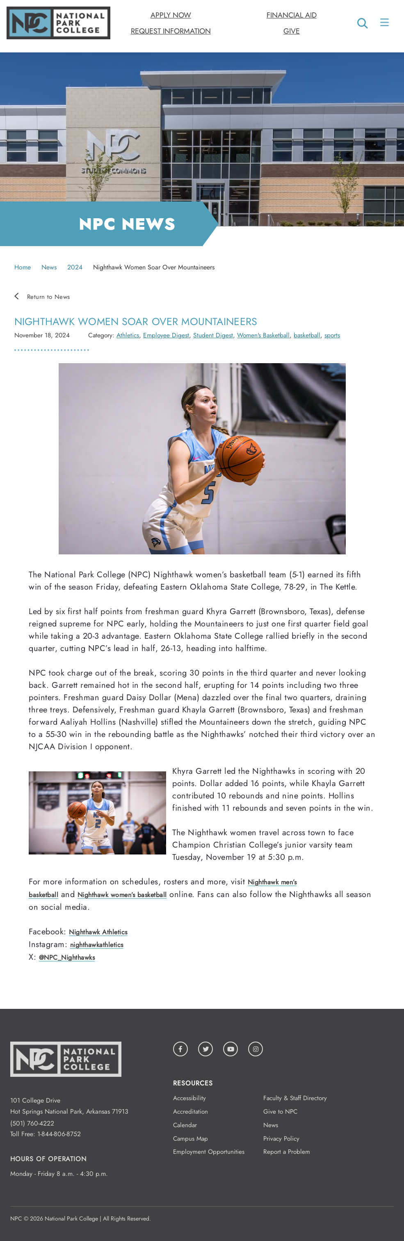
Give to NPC (280, 1111)
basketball (307, 335)
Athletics (127, 335)
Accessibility (189, 1098)
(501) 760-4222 (32, 1123)
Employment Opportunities (208, 1151)
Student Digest (213, 335)
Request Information (171, 31)
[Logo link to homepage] (58, 37)
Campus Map (190, 1138)
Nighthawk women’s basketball (122, 895)
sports (332, 335)
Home (22, 267)
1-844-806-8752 (59, 1134)
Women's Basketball (263, 335)
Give (291, 31)
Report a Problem (286, 1151)
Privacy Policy (281, 1138)
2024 (74, 267)
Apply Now (171, 15)
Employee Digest (166, 335)
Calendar (185, 1125)
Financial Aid (292, 15)
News (49, 267)
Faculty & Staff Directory (295, 1098)
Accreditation (190, 1111)
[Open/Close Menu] (385, 24)
